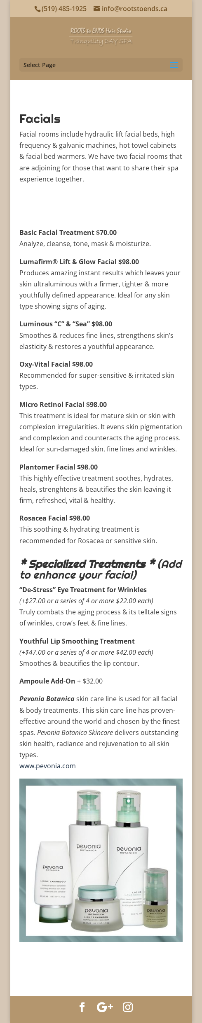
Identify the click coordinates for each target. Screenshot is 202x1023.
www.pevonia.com (47, 765)
